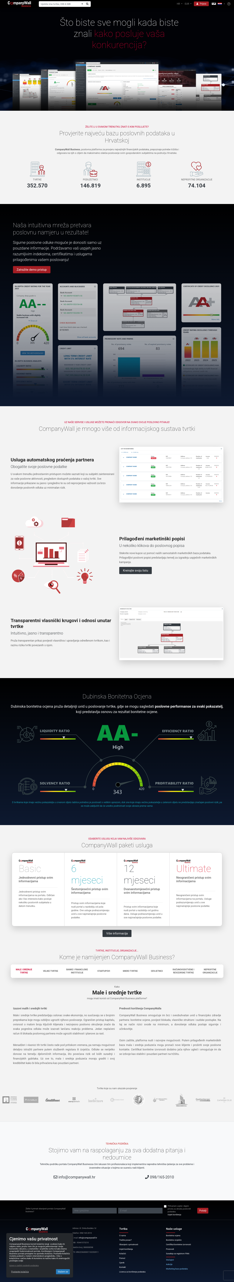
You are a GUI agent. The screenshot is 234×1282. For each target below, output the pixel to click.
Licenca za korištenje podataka (132, 1272)
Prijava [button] (201, 4)
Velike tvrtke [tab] (50, 971)
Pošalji (202, 1210)
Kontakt (122, 1267)
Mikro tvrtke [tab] (130, 971)
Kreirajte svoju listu (135, 570)
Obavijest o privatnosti (128, 1244)
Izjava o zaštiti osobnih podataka (24, 1265)
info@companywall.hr (77, 1177)
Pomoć (122, 1258)
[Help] (229, 4)
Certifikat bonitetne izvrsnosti (178, 1244)
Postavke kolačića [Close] (20, 1271)
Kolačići (122, 1253)
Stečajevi (170, 1260)
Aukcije (169, 1264)
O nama (122, 1235)
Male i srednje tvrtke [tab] (24, 971)
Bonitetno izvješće (174, 1240)
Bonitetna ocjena (173, 1235)
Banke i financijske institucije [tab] (77, 971)
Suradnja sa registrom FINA (177, 1253)
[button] (218, 3)
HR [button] (179, 3)
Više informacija (117, 933)
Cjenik (121, 1263)
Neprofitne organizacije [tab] (210, 971)
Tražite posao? (125, 1240)
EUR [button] (187, 3)
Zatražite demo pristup (32, 269)
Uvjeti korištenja (174, 1215)
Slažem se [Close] (63, 1271)
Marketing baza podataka (177, 1269)
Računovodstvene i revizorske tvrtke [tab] (183, 971)
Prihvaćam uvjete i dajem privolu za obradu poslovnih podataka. (179, 1209)
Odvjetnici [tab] (157, 971)
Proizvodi (170, 1249)
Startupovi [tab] (103, 971)
